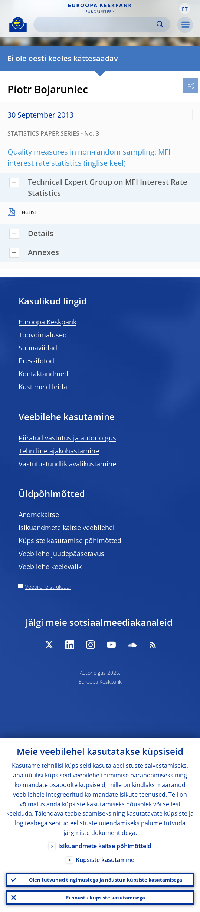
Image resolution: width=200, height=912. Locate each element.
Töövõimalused (43, 334)
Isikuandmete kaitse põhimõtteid (104, 846)
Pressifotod (36, 360)
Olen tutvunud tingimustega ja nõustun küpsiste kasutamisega (105, 879)
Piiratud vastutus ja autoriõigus (67, 437)
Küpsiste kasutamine (105, 860)
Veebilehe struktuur (48, 586)
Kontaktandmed (43, 373)
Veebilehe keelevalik (50, 566)
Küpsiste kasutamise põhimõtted (70, 540)
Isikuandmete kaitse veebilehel (67, 527)
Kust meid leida (43, 386)
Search (160, 24)
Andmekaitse (39, 514)
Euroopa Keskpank (47, 321)
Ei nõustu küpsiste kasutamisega (105, 897)
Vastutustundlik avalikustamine (67, 463)
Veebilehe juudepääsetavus (61, 553)
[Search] (96, 24)
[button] (184, 8)
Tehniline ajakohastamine (59, 450)
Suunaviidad (38, 347)
